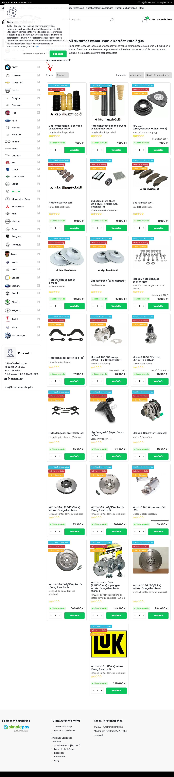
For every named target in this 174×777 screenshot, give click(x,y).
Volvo (11, 327)
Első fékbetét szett (143, 202)
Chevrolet (14, 82)
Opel (11, 229)
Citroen (13, 75)
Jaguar (12, 155)
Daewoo (13, 105)
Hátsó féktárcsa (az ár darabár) (62, 281)
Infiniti (12, 141)
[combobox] (136, 75)
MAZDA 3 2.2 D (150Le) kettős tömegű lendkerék (107, 668)
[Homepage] (3, 8)
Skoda (12, 302)
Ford (11, 120)
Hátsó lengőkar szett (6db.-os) (66, 433)
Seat (11, 269)
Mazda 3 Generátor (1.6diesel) (150, 433)
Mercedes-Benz (17, 199)
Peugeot (13, 236)
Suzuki (12, 293)
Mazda (12, 191)
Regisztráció (166, 2)
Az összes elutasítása (33, 53)
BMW (11, 67)
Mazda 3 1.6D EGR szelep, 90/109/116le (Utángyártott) (107, 359)
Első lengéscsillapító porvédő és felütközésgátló (65, 127)
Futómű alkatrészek (126, 8)
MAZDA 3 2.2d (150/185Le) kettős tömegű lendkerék (147, 587)
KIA (10, 162)
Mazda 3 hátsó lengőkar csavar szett (146, 280)
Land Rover (15, 176)
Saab (11, 262)
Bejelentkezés (148, 2)
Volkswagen (15, 336)
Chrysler (13, 98)
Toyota (12, 310)
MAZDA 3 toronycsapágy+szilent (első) (150, 127)
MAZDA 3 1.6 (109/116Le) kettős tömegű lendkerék (107, 509)
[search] (112, 20)
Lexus (11, 184)
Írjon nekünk (15, 378)
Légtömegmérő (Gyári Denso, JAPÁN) (107, 434)
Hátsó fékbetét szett (60, 202)
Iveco (11, 148)
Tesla (11, 319)
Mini (10, 213)
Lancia (12, 169)
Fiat (10, 112)
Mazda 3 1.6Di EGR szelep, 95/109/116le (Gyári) (147, 359)
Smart (12, 278)
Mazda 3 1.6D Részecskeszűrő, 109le (149, 509)
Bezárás (58, 54)
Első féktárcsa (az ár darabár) (108, 280)
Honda (12, 127)
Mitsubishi (14, 206)
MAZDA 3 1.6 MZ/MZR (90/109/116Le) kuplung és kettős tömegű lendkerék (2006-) (105, 587)
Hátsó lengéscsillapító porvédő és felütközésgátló (108, 127)
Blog (141, 8)
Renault (13, 245)
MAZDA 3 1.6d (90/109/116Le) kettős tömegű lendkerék (64, 509)
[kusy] (55, 150)
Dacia (12, 90)
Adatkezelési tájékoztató (99, 8)
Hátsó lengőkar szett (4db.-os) (66, 357)
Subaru (12, 286)
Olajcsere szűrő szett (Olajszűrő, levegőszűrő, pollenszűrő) (104, 204)
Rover (11, 254)
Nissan (12, 221)
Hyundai (13, 134)
